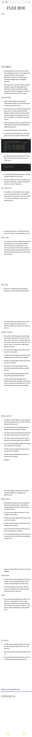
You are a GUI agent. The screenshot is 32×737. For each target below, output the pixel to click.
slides (3, 14)
